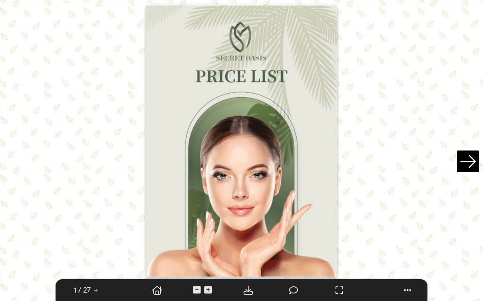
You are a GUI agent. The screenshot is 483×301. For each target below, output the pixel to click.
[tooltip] (82, 290)
